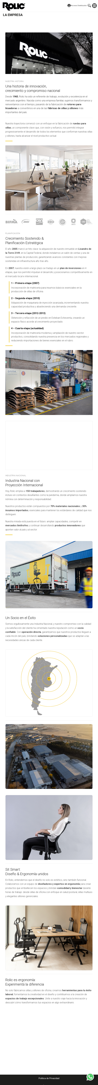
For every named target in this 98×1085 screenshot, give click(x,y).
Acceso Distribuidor (79, 6)
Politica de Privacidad (49, 1078)
